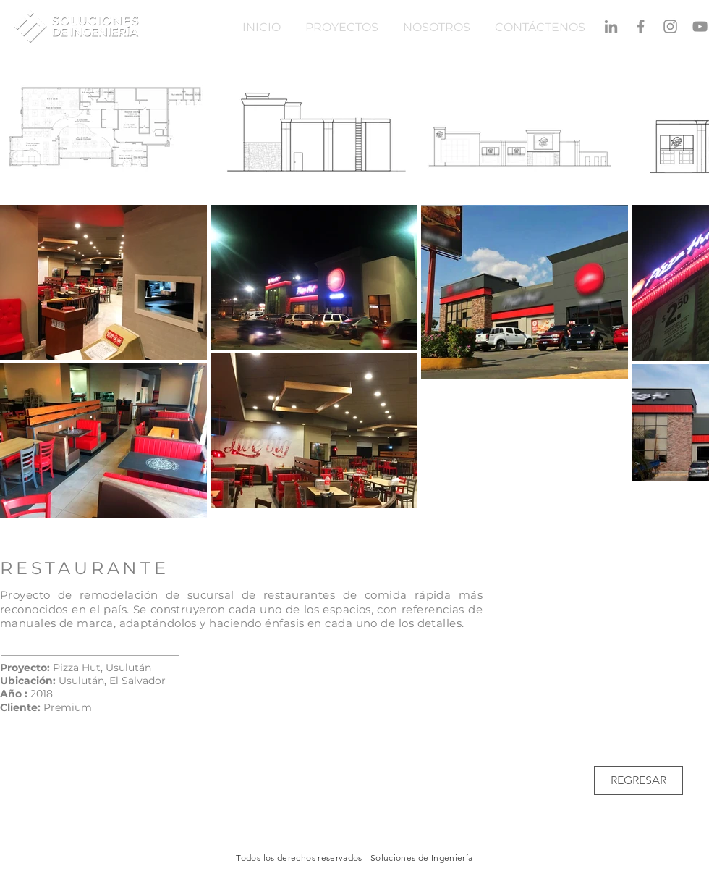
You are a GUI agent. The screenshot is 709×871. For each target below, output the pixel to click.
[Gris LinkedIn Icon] (611, 26)
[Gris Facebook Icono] (641, 26)
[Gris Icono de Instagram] (670, 26)
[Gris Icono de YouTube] (700, 26)
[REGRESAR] (638, 780)
